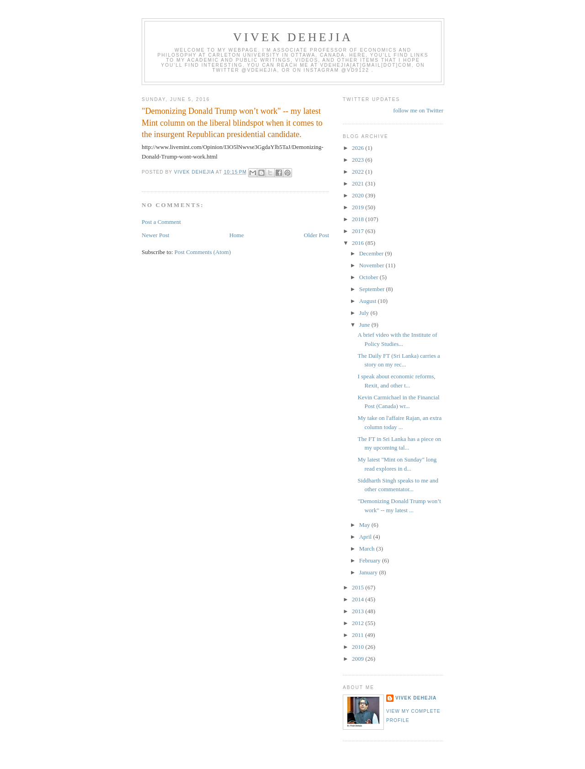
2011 (358, 634)
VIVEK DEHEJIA (293, 37)
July (365, 312)
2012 (358, 623)
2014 (358, 599)
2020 (358, 195)
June (365, 324)
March (367, 548)
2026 (358, 147)
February (370, 560)
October (369, 277)
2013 (358, 611)
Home (236, 235)
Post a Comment (161, 221)
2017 (358, 231)
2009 (358, 658)
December (372, 253)
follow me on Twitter (418, 110)
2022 (358, 171)
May (365, 524)
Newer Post (155, 235)
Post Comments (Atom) (203, 252)
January (369, 572)
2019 (358, 207)
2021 (358, 183)
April (366, 536)
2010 (358, 646)
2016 (358, 242)
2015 (358, 587)
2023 (358, 159)
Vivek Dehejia (415, 697)
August (368, 300)
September (372, 289)
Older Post (316, 235)
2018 (358, 219)
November (372, 265)
